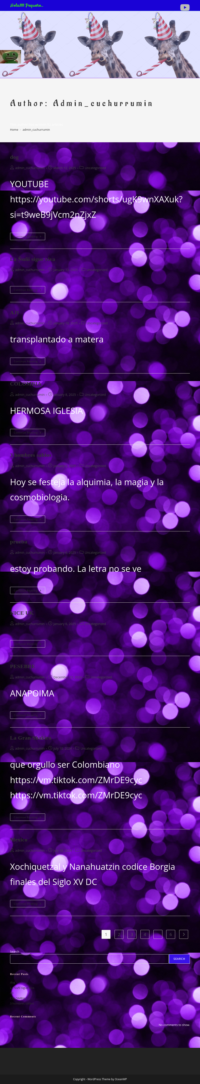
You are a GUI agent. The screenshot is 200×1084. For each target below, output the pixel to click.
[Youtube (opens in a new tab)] (184, 7)
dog (14, 157)
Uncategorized (95, 168)
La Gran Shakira (30, 738)
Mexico (19, 840)
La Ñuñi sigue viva (32, 259)
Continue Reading (29, 236)
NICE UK (22, 613)
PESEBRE (23, 666)
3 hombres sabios (30, 455)
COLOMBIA (26, 384)
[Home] (14, 130)
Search (14, 952)
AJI (14, 312)
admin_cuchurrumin (36, 130)
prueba (18, 542)
